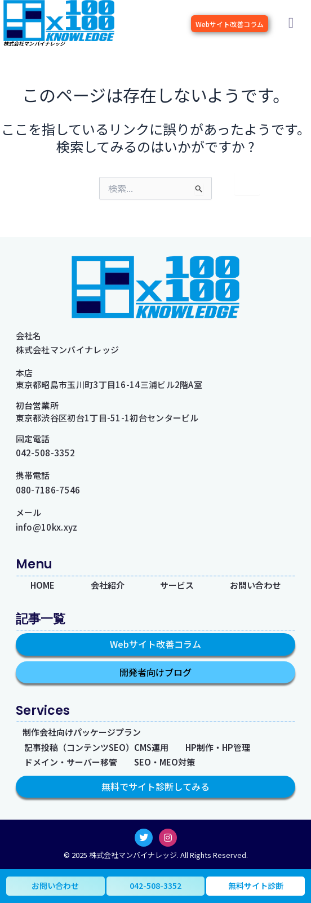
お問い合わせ (255, 585)
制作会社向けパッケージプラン (82, 733)
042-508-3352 (45, 453)
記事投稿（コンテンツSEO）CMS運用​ (96, 747)
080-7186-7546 (48, 490)
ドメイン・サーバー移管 (70, 762)
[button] (291, 23)
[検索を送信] (227, 191)
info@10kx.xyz (47, 527)
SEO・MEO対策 (164, 762)
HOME (42, 585)
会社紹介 (108, 585)
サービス (177, 585)
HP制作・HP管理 (217, 747)
